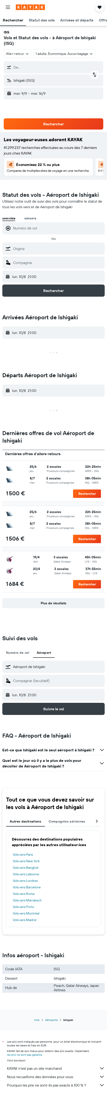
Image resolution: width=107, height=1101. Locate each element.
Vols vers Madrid (24, 920)
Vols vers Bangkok (26, 867)
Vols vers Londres (25, 881)
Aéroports (51, 1020)
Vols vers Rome (24, 894)
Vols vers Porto (23, 907)
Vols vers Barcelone (27, 887)
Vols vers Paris (23, 854)
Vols (37, 1020)
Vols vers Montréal (26, 913)
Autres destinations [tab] (25, 821)
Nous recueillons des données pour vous (56, 1077)
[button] (8, 7)
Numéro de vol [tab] (17, 653)
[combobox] (17, 53)
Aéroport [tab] (44, 653)
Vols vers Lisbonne (26, 874)
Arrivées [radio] (8, 218)
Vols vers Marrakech (27, 900)
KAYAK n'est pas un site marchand (56, 1068)
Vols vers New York (26, 861)
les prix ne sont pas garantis (24, 1054)
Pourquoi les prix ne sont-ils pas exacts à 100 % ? (56, 1085)
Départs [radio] (30, 218)
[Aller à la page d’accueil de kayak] (30, 7)
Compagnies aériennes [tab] (67, 821)
